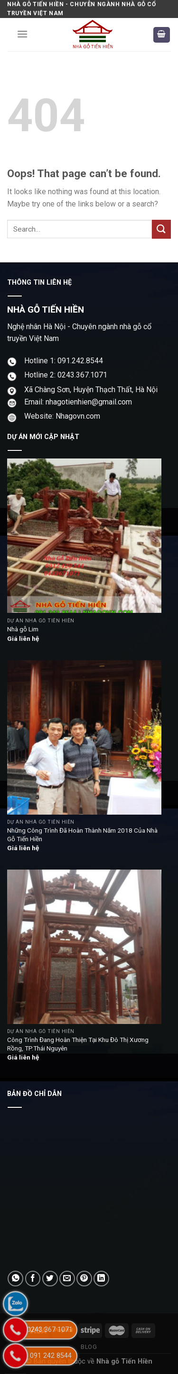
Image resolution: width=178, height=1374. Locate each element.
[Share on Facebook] (33, 1278)
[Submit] (161, 229)
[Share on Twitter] (50, 1278)
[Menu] (22, 34)
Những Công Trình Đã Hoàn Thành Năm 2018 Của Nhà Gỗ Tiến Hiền (82, 834)
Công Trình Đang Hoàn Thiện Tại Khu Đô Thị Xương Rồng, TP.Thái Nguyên (78, 1044)
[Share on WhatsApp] (15, 1278)
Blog (89, 1347)
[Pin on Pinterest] (84, 1278)
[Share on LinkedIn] (101, 1278)
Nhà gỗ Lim (22, 629)
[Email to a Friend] (67, 1278)
